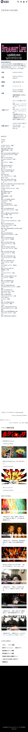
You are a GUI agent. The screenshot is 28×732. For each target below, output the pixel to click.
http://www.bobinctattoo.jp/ (7, 302)
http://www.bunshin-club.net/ (8, 199)
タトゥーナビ (17, 727)
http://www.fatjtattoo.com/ (7, 280)
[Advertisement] (14, 29)
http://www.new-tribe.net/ (7, 268)
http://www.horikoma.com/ (7, 208)
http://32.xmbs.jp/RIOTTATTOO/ (9, 306)
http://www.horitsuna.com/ (7, 223)
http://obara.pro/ (5, 174)
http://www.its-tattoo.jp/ (7, 157)
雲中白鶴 (5, 509)
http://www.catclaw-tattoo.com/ (8, 179)
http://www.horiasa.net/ (7, 290)
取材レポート (18, 647)
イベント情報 (4, 511)
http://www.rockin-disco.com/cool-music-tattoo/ (13, 184)
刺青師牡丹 (5, 662)
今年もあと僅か (7, 579)
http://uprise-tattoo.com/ (7, 148)
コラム (3, 645)
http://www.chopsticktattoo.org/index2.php (11, 228)
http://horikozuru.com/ (6, 191)
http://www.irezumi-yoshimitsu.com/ (10, 153)
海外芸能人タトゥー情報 (8, 653)
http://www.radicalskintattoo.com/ (9, 311)
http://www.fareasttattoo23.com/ (9, 276)
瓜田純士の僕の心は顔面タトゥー (10, 656)
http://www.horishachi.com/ (7, 170)
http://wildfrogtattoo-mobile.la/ (8, 316)
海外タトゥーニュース (7, 647)
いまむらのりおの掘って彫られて (10, 659)
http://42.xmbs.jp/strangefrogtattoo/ (10, 213)
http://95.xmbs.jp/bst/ (6, 294)
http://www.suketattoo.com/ (7, 260)
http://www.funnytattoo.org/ (8, 285)
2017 (4, 557)
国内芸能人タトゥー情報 (8, 650)
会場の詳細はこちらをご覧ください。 (19, 95)
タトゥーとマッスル (8, 625)
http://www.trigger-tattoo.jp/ (8, 247)
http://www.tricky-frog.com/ (8, 251)
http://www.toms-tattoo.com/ (8, 242)
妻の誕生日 (6, 533)
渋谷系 (4, 603)
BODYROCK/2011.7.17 (8, 441)
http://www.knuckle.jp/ (6, 204)
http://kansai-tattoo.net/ (7, 165)
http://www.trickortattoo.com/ (8, 256)
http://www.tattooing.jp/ (7, 233)
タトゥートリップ (7, 487)
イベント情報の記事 (7, 428)
